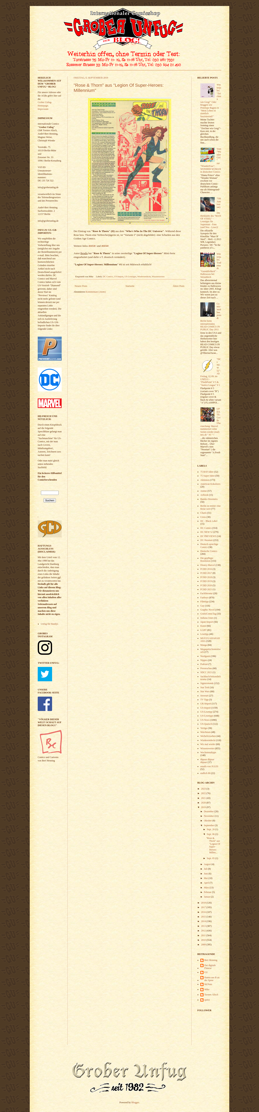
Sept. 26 (211, 829)
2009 (204, 944)
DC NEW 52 (206, 532)
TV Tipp (204, 699)
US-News (205, 720)
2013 (204, 926)
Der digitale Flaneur (210, 966)
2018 (204, 902)
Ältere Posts (178, 286)
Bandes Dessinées (208, 499)
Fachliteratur (206, 593)
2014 (204, 921)
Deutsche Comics (208, 551)
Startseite (130, 286)
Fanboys (204, 597)
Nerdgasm (205, 656)
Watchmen (205, 732)
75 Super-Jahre (207, 475)
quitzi (207, 999)
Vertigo (203, 728)
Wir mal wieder (207, 744)
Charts (203, 512)
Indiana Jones (207, 617)
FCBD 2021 (206, 589)
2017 (204, 907)
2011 (204, 935)
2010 (204, 940)
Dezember (209, 811)
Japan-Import (206, 621)
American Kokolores (210, 484)
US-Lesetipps (130, 276)
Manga (203, 645)
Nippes (203, 660)
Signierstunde (207, 683)
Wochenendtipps (208, 752)
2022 (204, 793)
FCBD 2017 (206, 573)
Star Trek (204, 687)
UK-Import (205, 703)
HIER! (92, 245)
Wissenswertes (158, 276)
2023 (204, 788)
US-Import (119, 276)
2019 (204, 807)
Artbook (204, 495)
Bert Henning (210, 960)
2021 (204, 798)
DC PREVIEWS (208, 536)
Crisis (203, 517)
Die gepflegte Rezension (206, 559)
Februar (208, 892)
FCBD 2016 (206, 569)
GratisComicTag (208, 613)
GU (206, 972)
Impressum (43, 109)
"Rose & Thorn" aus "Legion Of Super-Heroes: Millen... (213, 845)
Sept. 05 (211, 858)
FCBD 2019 (206, 581)
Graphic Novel (207, 609)
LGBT (203, 630)
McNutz (208, 984)
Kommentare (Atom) (96, 291)
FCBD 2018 (206, 577)
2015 (204, 916)
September (209, 825)
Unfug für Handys (49, 623)
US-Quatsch (206, 724)
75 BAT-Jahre (207, 471)
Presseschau (206, 668)
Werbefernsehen (208, 736)
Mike (206, 989)
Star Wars (205, 691)
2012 (204, 930)
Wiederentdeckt (144, 276)
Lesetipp (204, 634)
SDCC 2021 (206, 672)
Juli (206, 868)
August (208, 864)
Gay (202, 605)
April (207, 882)
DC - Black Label (208, 521)
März (207, 887)
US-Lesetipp (206, 711)
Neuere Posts (81, 286)
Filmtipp (204, 601)
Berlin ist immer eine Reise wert (210, 507)
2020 (204, 802)
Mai (206, 878)
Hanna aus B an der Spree (211, 979)
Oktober (208, 820)
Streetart (204, 695)
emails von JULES (209, 766)
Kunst (203, 625)
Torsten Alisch (211, 994)
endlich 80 (205, 773)
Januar (207, 896)
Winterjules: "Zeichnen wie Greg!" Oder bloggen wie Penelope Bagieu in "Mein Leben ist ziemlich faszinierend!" (210, 100)
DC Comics (108, 276)
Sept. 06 (211, 834)
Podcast (204, 664)
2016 (204, 912)
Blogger (135, 1102)
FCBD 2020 (206, 585)
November (209, 816)
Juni (206, 873)
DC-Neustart (206, 540)
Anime (203, 491)
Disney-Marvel (207, 565)
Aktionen (204, 480)
